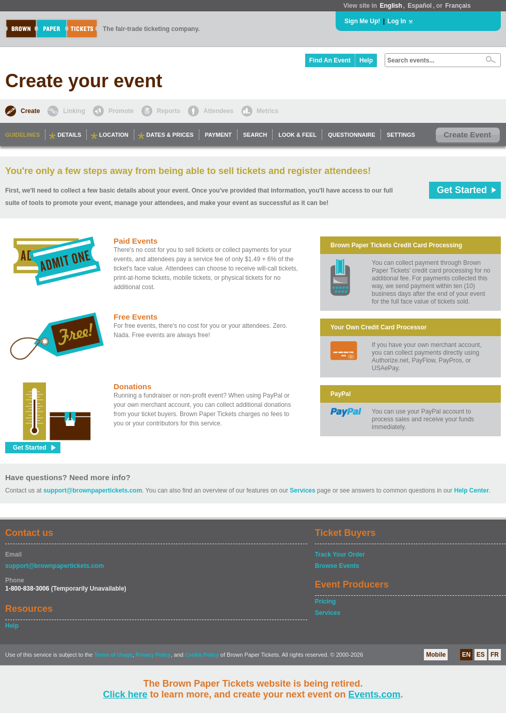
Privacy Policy (153, 655)
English (391, 5)
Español (420, 5)
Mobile (436, 654)
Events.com (375, 694)
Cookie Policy (202, 655)
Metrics (267, 111)
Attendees (218, 111)
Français (457, 5)
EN (466, 654)
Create (30, 111)
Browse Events (337, 565)
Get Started (462, 190)
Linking (74, 111)
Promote (121, 111)
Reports (168, 111)
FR (495, 654)
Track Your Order (340, 554)
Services (302, 490)
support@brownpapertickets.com (92, 490)
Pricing (325, 601)
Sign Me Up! (362, 21)
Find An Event (330, 60)
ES (481, 654)
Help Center (471, 490)
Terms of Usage (113, 655)
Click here (125, 694)
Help (366, 60)
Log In (396, 21)
